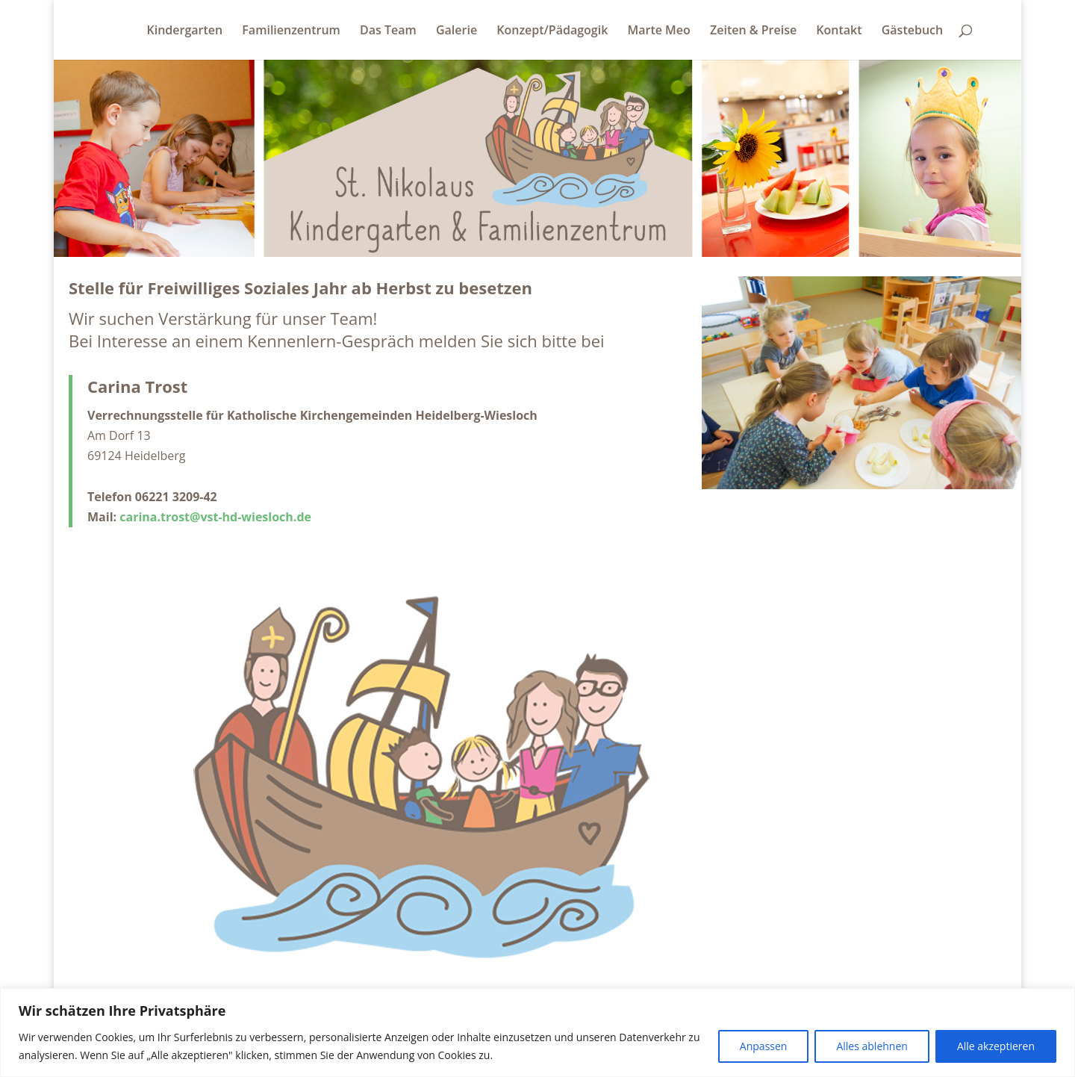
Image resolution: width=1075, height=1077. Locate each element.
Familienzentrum (291, 31)
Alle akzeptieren (996, 1046)
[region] (537, 1032)
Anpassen (764, 1046)
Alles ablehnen (871, 1046)
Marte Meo (658, 31)
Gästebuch (912, 31)
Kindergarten (185, 31)
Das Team (388, 31)
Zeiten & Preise (753, 31)
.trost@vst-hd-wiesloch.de (234, 517)
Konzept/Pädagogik (552, 31)
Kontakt (838, 31)
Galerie (456, 31)
